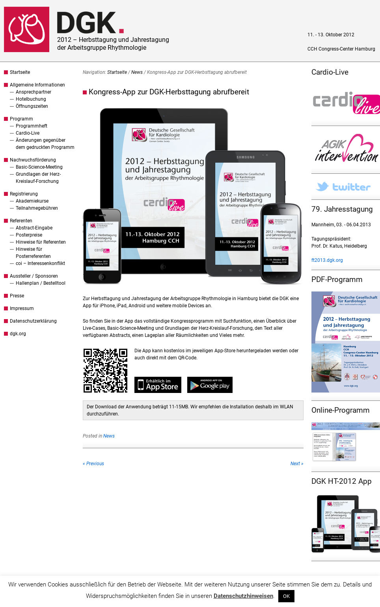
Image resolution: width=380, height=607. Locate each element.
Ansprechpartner (33, 92)
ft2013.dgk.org (327, 260)
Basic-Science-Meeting (39, 167)
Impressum (22, 308)
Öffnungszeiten (32, 106)
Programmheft (31, 126)
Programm (21, 119)
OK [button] (286, 596)
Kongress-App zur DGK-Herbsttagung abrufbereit (169, 91)
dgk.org (18, 333)
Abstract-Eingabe (34, 228)
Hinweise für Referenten (41, 242)
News (137, 72)
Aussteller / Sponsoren (34, 276)
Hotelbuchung (31, 99)
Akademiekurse (32, 201)
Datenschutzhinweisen (243, 595)
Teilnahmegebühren (37, 208)
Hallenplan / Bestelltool (40, 283)
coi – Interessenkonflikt (40, 263)
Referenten (21, 221)
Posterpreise (29, 235)
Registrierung (24, 194)
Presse (17, 296)
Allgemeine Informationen (37, 85)
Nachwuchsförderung (33, 160)
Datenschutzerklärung (33, 321)
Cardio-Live (27, 133)
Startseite (20, 72)
